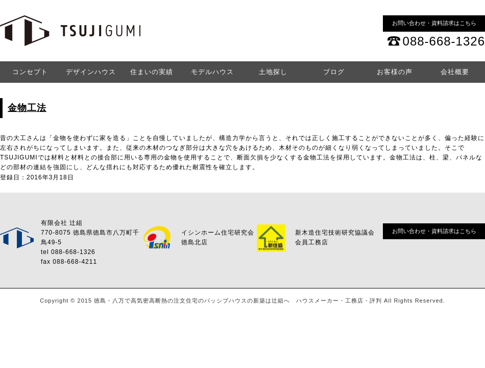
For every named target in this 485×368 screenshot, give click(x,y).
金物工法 (27, 108)
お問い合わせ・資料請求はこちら (434, 23)
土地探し (273, 72)
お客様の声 (395, 72)
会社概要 (455, 72)
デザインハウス (91, 72)
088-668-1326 (444, 41)
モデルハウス (212, 72)
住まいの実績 (151, 72)
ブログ (334, 72)
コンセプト (30, 72)
